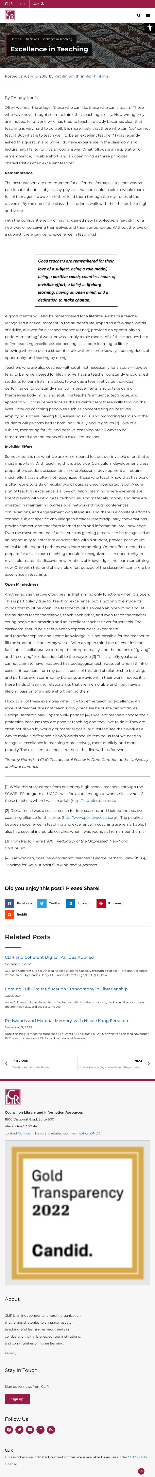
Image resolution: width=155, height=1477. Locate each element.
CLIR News (29, 39)
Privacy (10, 1353)
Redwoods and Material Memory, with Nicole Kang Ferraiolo (66, 1020)
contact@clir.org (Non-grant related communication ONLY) (52, 1133)
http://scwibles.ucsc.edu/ (94, 800)
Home (15, 39)
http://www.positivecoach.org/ (90, 817)
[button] (149, 27)
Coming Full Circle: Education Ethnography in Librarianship (66, 989)
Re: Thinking (96, 76)
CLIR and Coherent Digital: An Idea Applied (49, 957)
